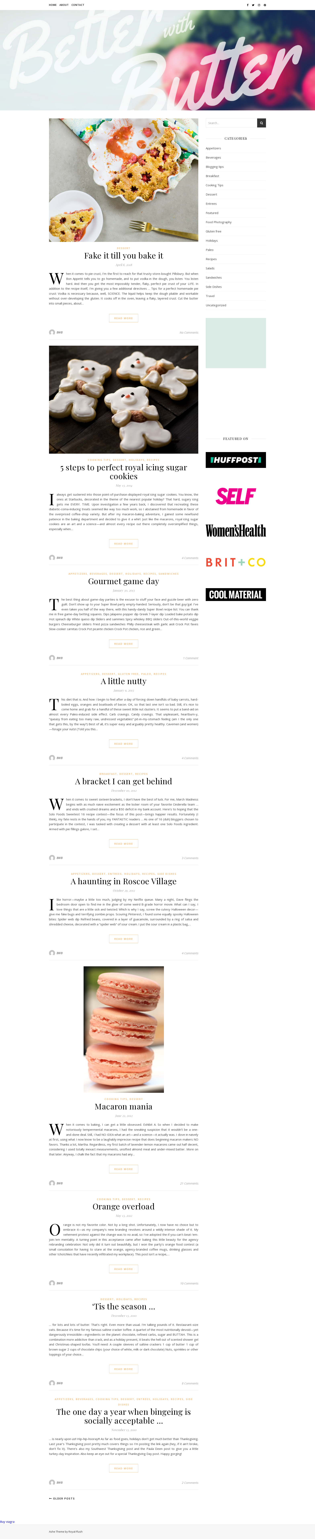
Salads (210, 268)
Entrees (115, 874)
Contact (78, 5)
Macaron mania (124, 1106)
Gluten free (128, 674)
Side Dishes (166, 874)
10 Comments (189, 1283)
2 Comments (190, 1483)
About (64, 5)
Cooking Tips (99, 460)
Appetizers (78, 573)
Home (53, 5)
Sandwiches (169, 573)
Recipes (153, 460)
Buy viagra (7, 1522)
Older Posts (62, 1498)
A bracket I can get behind (123, 781)
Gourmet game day (123, 580)
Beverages (98, 573)
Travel (210, 296)
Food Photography (219, 222)
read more (123, 318)
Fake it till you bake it (123, 255)
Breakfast (108, 774)
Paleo (146, 674)
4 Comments (190, 558)
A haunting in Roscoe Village (124, 881)
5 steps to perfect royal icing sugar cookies (123, 471)
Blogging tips (215, 167)
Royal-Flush (76, 1531)
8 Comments (190, 1383)
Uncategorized (216, 305)
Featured (212, 213)
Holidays (136, 460)
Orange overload (124, 1206)
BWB (60, 332)
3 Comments (190, 858)
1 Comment (190, 658)
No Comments (189, 332)
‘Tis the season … (123, 1306)
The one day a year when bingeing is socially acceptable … (123, 1416)
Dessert (123, 248)
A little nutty (123, 680)
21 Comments (189, 1183)
